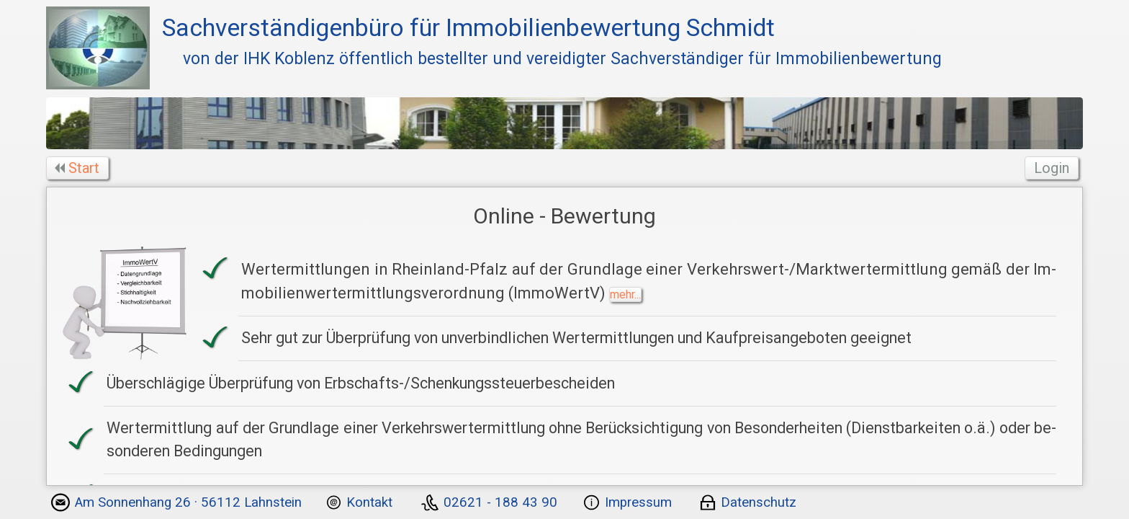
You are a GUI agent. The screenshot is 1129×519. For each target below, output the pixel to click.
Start (79, 168)
